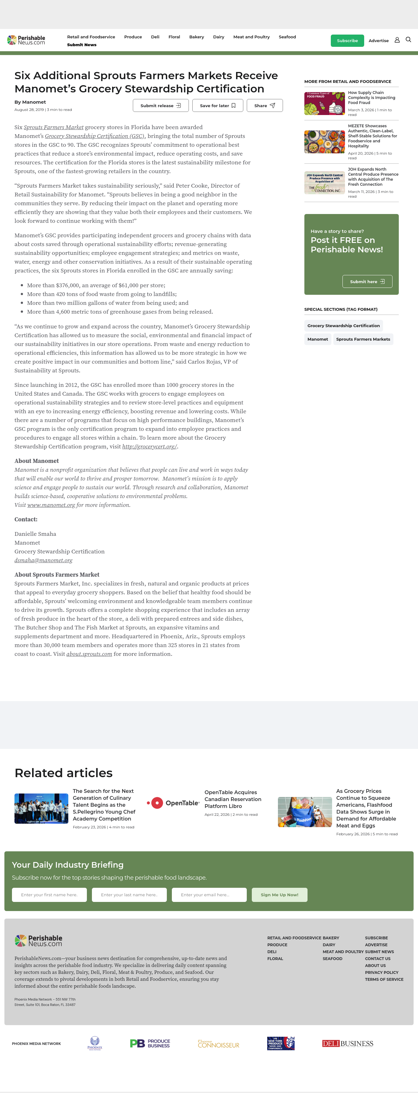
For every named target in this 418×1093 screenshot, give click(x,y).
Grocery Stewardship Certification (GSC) (94, 136)
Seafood (287, 36)
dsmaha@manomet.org (43, 560)
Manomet (34, 102)
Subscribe (347, 40)
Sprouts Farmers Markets (363, 339)
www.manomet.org (51, 505)
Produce (133, 36)
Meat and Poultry (252, 36)
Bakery (196, 36)
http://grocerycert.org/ (149, 446)
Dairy (218, 36)
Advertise (379, 40)
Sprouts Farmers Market (54, 127)
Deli (155, 36)
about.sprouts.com (89, 654)
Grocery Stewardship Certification (344, 325)
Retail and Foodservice (91, 36)
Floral (174, 36)
